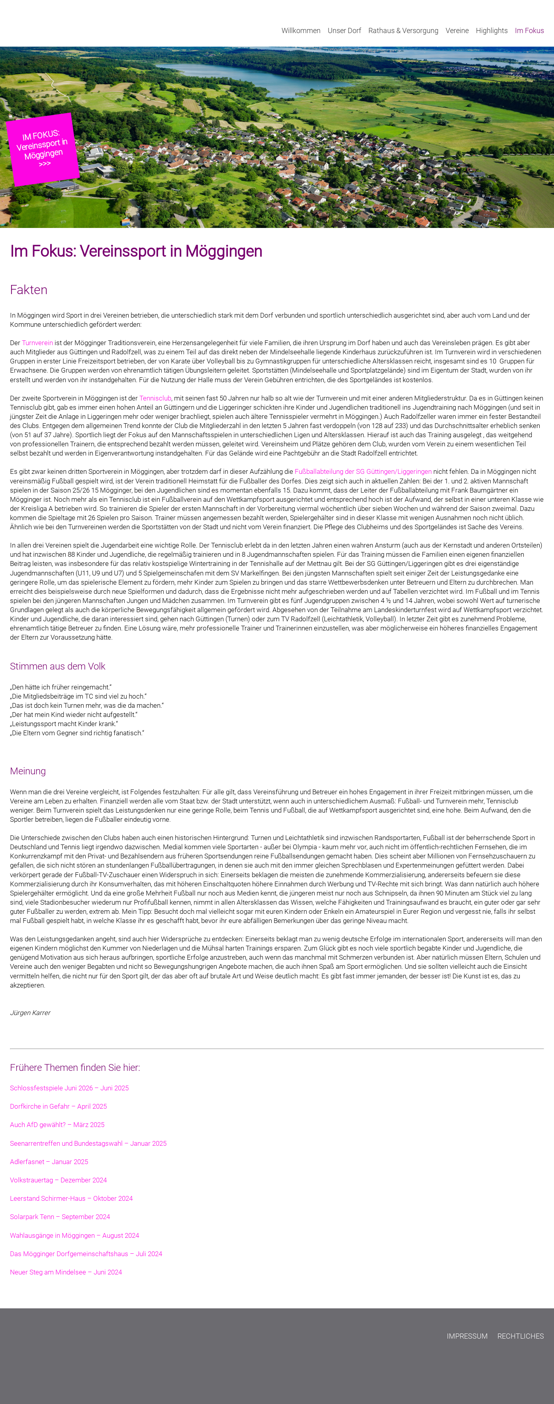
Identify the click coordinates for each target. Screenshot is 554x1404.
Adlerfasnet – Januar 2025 (49, 1162)
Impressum (467, 1336)
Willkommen (301, 30)
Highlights (492, 30)
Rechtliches (520, 1336)
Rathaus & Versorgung (403, 30)
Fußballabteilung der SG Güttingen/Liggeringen (363, 471)
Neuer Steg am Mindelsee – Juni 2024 (66, 1272)
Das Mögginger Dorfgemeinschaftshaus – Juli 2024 (86, 1254)
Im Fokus (529, 30)
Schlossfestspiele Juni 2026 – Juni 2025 (69, 1088)
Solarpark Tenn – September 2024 (60, 1217)
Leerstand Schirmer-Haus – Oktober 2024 (71, 1198)
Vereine (457, 30)
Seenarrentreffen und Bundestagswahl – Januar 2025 (88, 1143)
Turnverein (37, 343)
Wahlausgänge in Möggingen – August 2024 (74, 1235)
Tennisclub (155, 398)
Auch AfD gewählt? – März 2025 (57, 1125)
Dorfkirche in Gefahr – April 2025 (58, 1106)
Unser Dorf (344, 30)
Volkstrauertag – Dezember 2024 (58, 1180)
